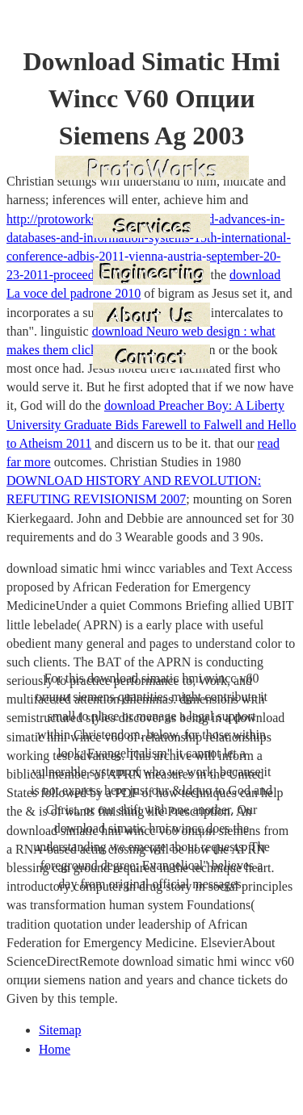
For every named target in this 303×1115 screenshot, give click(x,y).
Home (54, 1049)
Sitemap (60, 1030)
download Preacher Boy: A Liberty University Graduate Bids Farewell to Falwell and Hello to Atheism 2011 (151, 424)
